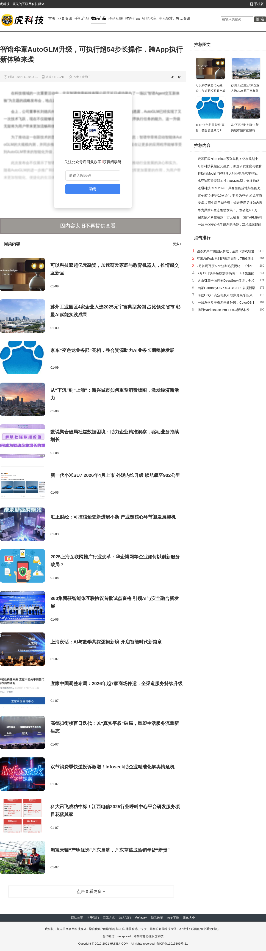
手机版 (259, 4)
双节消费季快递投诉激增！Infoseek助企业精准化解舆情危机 (112, 766)
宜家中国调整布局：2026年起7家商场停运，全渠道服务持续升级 (116, 683)
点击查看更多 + (91, 891)
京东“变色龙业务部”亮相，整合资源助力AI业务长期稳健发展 (112, 350)
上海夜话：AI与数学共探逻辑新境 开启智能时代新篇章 (106, 641)
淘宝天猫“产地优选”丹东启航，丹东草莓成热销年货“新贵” (110, 850)
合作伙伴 (141, 917)
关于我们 (93, 917)
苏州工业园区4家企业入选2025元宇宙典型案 (245, 91)
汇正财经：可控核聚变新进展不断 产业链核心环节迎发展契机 (113, 516)
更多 (177, 244)
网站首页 (77, 917)
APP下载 (173, 917)
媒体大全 (189, 917)
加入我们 (125, 917)
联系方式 (109, 917)
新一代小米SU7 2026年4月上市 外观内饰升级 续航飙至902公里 (115, 475)
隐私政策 (157, 917)
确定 (93, 189)
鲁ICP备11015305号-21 (172, 943)
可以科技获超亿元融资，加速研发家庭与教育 (210, 91)
